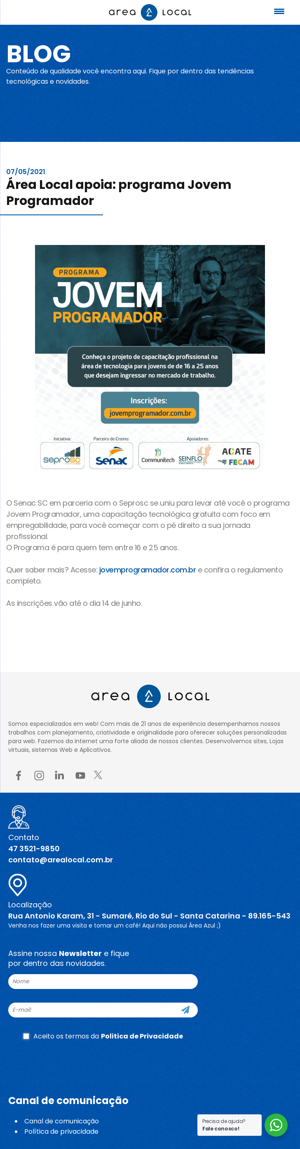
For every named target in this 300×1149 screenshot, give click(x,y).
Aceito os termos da (103, 1036)
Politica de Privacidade (142, 1036)
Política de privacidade (61, 1131)
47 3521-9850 (34, 848)
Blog (38, 54)
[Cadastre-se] (185, 1010)
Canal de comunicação (61, 1121)
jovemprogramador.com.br (148, 570)
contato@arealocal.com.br (60, 860)
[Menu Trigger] (279, 11)
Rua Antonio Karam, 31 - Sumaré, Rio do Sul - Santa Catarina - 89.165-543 (149, 916)
